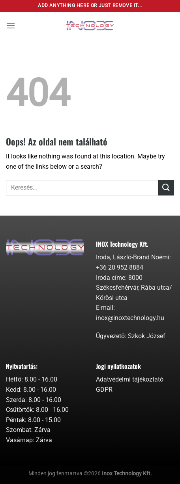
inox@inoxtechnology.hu (130, 318)
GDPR (104, 389)
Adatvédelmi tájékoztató (129, 379)
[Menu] (10, 25)
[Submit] (166, 187)
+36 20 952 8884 (119, 267)
